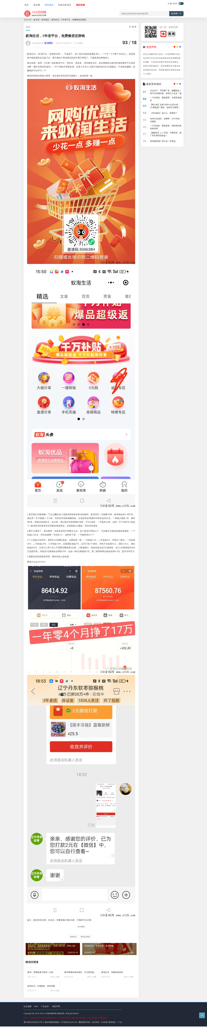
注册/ (170, 3)
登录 (175, 3)
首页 (26, 3)
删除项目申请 (84, 1024)
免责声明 (56, 1008)
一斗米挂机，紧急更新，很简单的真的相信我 (165, 127)
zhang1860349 (42, 43)
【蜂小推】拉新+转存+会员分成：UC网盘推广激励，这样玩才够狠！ (165, 106)
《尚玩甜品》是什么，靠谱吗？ (164, 113)
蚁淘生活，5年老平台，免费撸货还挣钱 (69, 19)
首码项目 (47, 3)
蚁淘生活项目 (85, 937)
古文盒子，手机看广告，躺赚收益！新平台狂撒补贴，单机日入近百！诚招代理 (165, 93)
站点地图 (27, 1008)
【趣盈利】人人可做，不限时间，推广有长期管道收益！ (165, 134)
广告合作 (45, 1008)
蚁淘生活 (73, 937)
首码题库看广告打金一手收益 (163, 141)
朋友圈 (35, 3)
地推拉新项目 (63, 3)
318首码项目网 (50, 1015)
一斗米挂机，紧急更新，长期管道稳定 (165, 99)
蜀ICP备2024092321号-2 (34, 1024)
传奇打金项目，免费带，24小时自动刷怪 (165, 120)
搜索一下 (176, 12)
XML (36, 1008)
